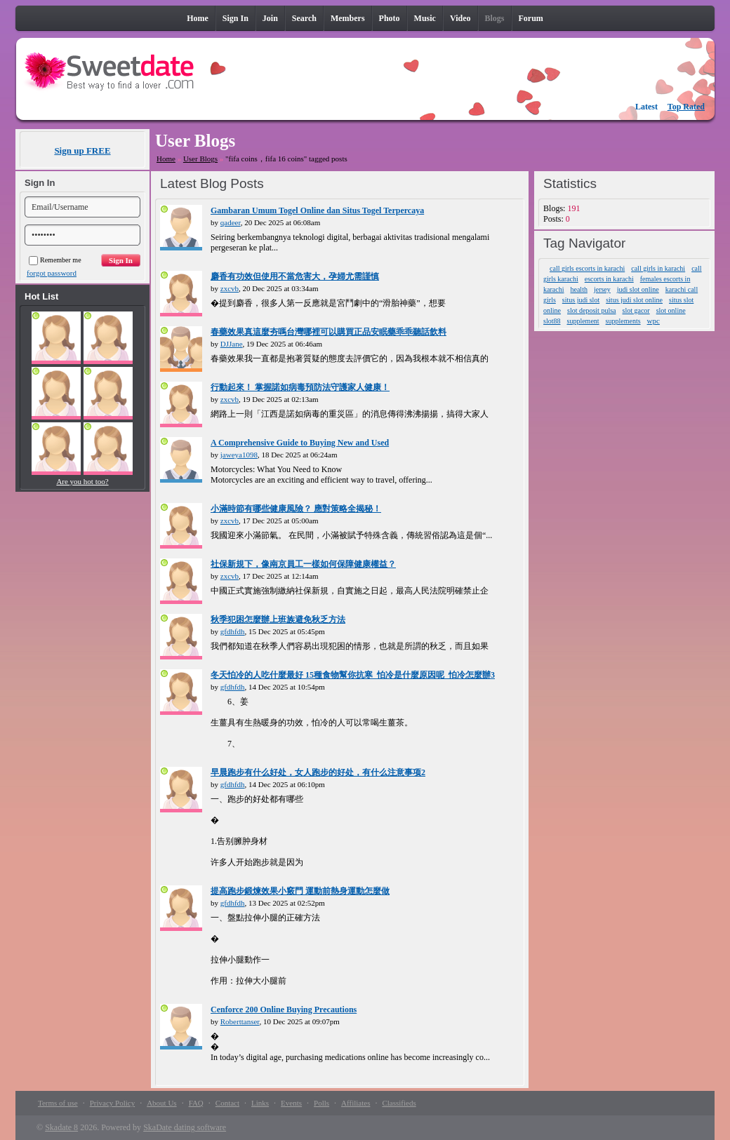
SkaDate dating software (184, 1127)
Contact (227, 1103)
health (578, 289)
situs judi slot (580, 300)
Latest (646, 107)
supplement (583, 321)
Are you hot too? (82, 481)
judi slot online (638, 289)
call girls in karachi (658, 268)
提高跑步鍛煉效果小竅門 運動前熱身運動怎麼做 (300, 891)
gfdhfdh (232, 631)
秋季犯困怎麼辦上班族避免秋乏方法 (278, 619)
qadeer (230, 222)
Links (260, 1103)
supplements (623, 321)
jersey (602, 289)
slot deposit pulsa (591, 310)
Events (291, 1103)
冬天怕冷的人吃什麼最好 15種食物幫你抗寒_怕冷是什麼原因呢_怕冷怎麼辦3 (353, 675)
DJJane (231, 344)
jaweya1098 (239, 454)
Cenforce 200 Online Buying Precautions (284, 1009)
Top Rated (686, 107)
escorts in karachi (609, 279)
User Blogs (200, 158)
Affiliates (355, 1103)
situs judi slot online (634, 300)
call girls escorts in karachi (587, 268)
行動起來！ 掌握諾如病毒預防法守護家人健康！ (300, 387)
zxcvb (229, 288)
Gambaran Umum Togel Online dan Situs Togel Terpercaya (317, 210)
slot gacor (636, 310)
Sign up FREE (82, 150)
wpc (653, 320)
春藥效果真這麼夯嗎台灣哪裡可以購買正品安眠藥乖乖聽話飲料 (328, 332)
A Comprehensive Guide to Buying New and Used (300, 443)
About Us (161, 1103)
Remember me (55, 260)
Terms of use (58, 1103)
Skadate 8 (61, 1127)
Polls (321, 1103)
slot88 (551, 321)
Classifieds (399, 1103)
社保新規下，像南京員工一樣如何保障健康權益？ (303, 564)
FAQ (196, 1103)
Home (166, 158)
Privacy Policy (112, 1103)
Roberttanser (240, 1021)
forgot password (52, 273)
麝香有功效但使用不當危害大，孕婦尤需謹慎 (295, 276)
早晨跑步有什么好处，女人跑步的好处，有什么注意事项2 (318, 772)
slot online (671, 310)
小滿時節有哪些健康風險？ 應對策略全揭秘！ (296, 509)
